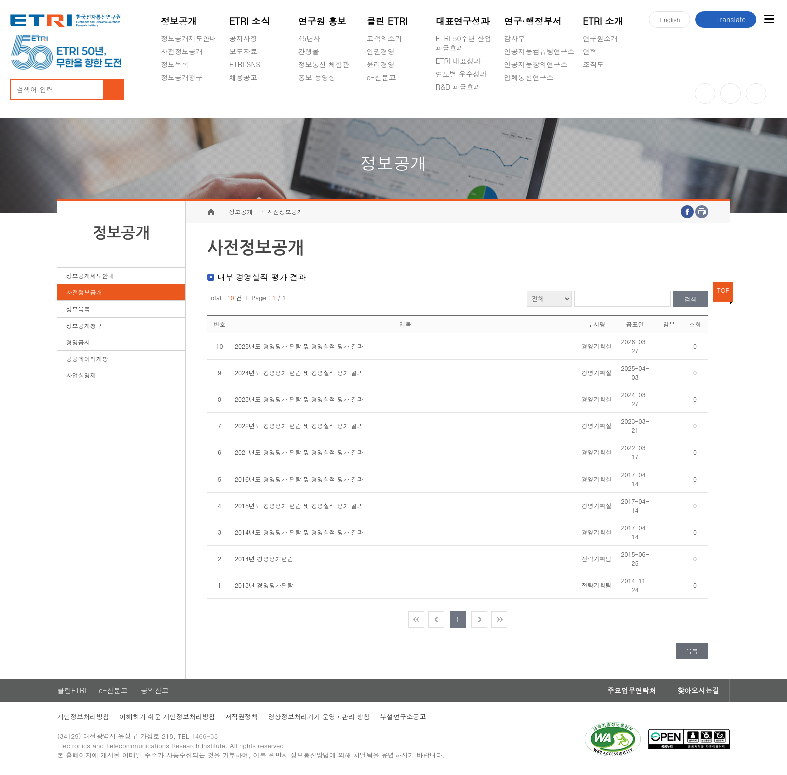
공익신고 (381, 101)
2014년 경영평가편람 (264, 558)
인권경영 (381, 51)
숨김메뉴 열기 (166, 89)
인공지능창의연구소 (536, 64)
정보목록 (175, 64)
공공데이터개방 (87, 358)
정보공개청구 (182, 77)
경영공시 (175, 101)
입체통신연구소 (529, 77)
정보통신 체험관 (324, 64)
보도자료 (243, 51)
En (670, 19)
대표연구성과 (463, 21)
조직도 (593, 64)
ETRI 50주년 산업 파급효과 (464, 43)
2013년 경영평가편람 (264, 585)
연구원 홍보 (322, 21)
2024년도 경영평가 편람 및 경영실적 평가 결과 (299, 372)
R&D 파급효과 (458, 87)
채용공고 (243, 77)
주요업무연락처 (632, 690)
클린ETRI (71, 690)
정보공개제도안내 (189, 38)
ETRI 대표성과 (458, 61)
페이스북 (756, 93)
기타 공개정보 (605, 88)
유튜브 (705, 93)
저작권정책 (241, 716)
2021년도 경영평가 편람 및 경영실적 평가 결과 (299, 452)
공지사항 (243, 38)
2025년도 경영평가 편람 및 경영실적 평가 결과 (299, 346)
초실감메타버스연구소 (539, 101)
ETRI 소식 (249, 21)
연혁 (590, 51)
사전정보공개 (182, 51)
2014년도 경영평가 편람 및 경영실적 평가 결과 (299, 532)
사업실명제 (81, 375)
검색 (691, 299)
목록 (692, 650)
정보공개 (179, 21)
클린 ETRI (387, 21)
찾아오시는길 (698, 690)
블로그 (730, 93)
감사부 (515, 38)
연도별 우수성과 (461, 74)
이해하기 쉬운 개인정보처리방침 (167, 716)
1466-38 (204, 736)
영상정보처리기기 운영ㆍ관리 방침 (319, 716)
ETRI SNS (244, 64)
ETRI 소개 (603, 21)
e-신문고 (381, 77)
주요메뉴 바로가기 (0, 0)
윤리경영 (381, 64)
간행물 (308, 51)
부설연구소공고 (403, 716)
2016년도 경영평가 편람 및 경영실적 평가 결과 (299, 479)
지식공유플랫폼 (460, 110)
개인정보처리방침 (83, 716)
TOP (723, 290)
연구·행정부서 (533, 21)
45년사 (309, 38)
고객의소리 (384, 38)
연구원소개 (600, 38)
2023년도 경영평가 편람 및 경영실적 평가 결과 (299, 399)
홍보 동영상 (317, 77)
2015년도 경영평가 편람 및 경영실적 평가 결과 (299, 505)
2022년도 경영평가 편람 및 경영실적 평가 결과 (299, 425)
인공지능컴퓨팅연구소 (539, 51)
